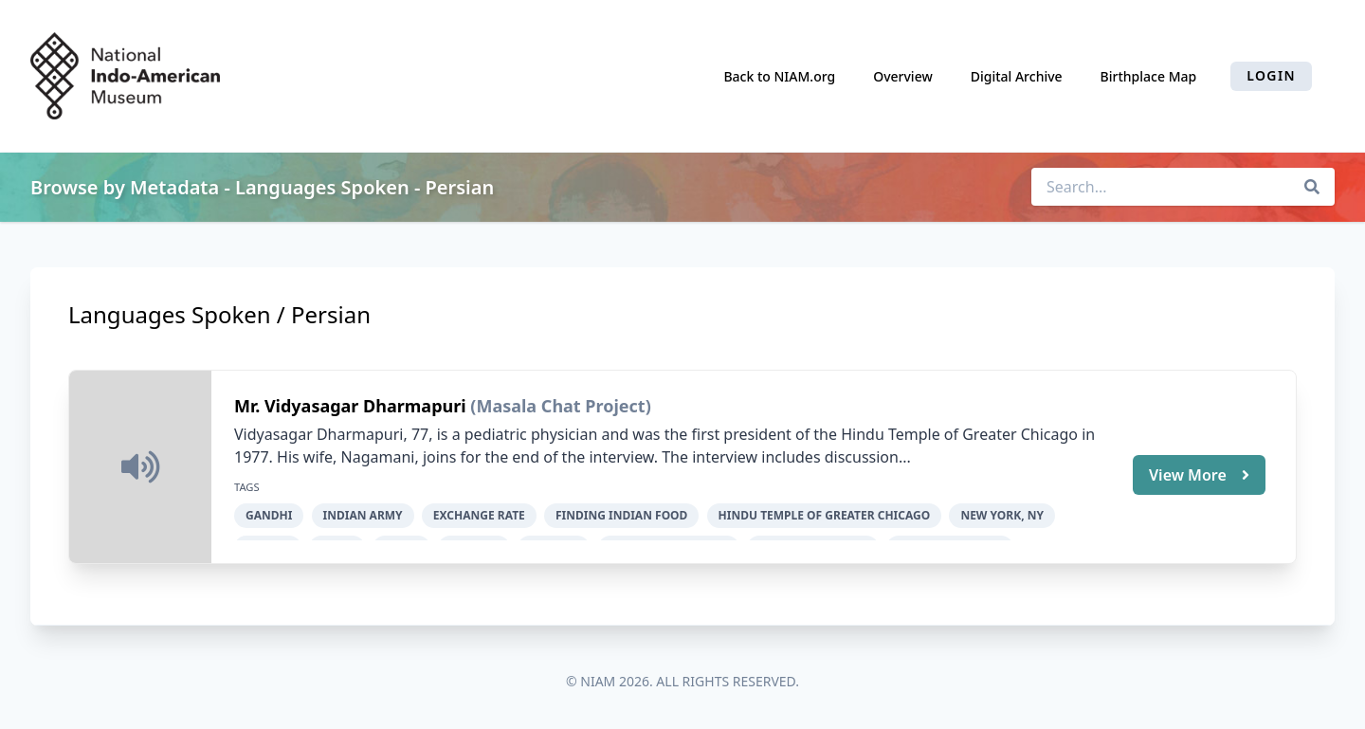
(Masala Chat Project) (560, 405)
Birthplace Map (1149, 76)
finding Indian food (621, 515)
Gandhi (269, 515)
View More (1199, 475)
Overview (903, 76)
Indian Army (363, 515)
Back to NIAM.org (779, 76)
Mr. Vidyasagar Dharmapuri (352, 405)
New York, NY (1002, 515)
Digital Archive (1017, 76)
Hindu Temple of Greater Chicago (825, 515)
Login (1271, 75)
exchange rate (479, 515)
